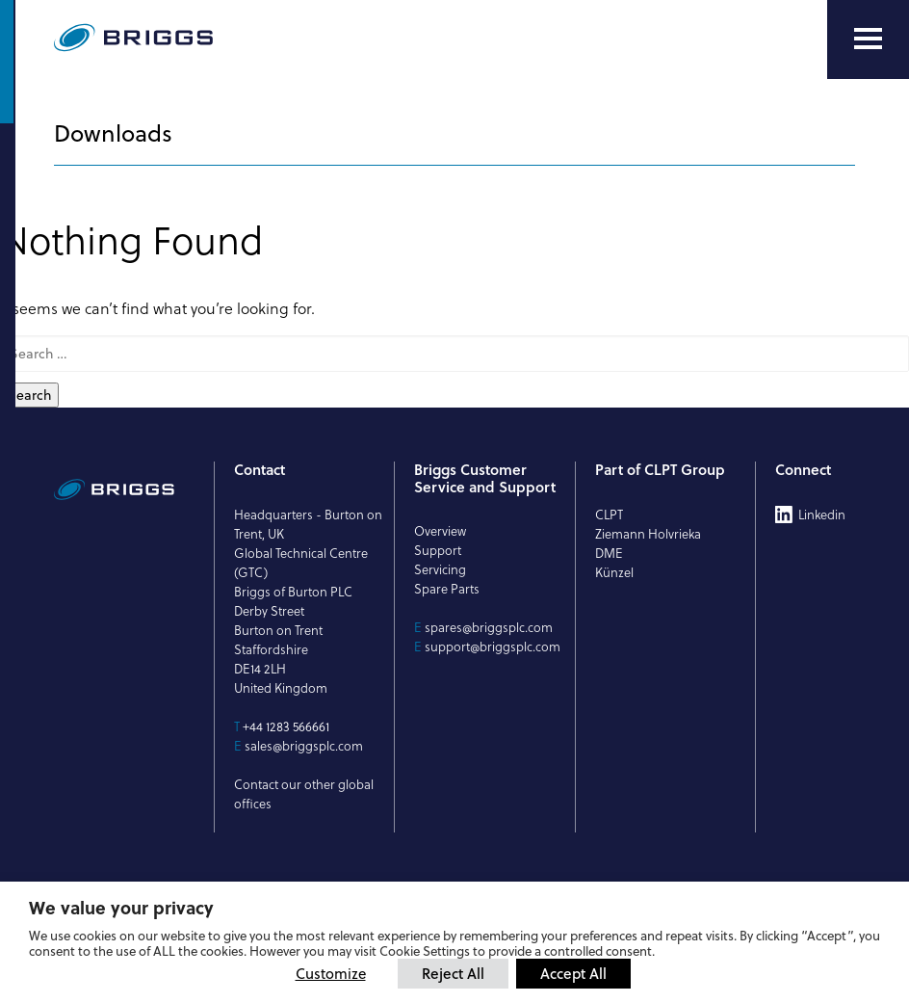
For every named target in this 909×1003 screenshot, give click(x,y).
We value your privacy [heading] (121, 907)
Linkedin (821, 514)
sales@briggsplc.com (304, 745)
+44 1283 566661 (286, 726)
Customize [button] (331, 973)
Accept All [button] (573, 973)
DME (609, 553)
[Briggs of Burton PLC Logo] (179, 39)
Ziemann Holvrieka (648, 533)
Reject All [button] (453, 973)
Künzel (614, 572)
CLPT (609, 514)
